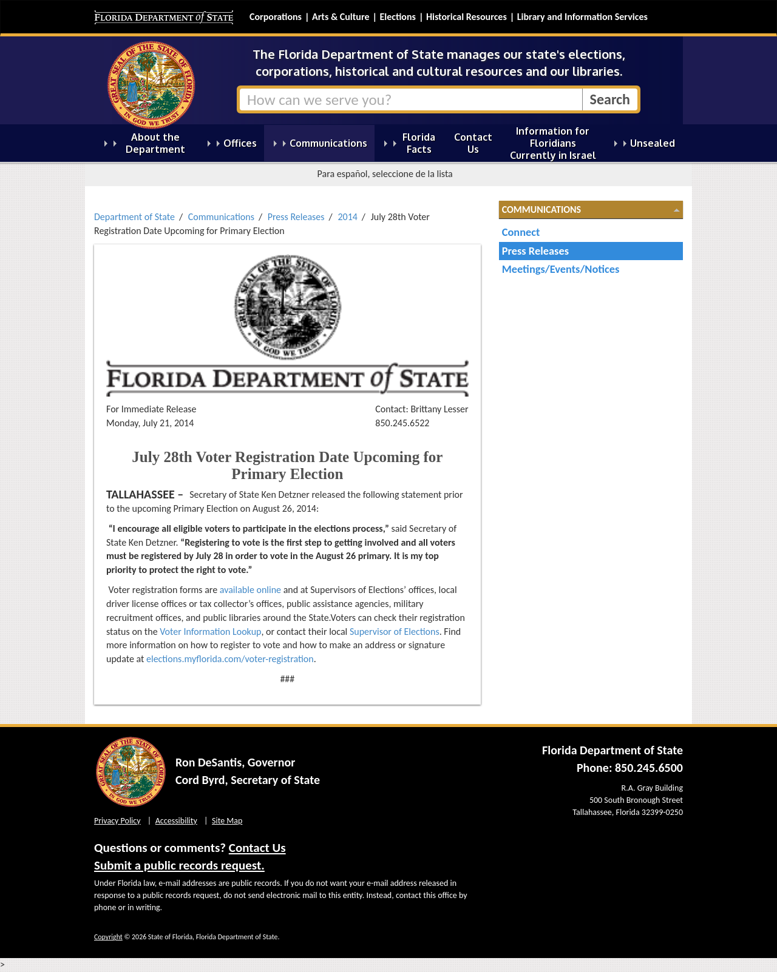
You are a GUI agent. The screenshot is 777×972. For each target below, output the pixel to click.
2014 (347, 217)
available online (250, 589)
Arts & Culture (341, 16)
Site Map (227, 821)
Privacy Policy (117, 821)
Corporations (275, 16)
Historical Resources (466, 16)
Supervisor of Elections (394, 631)
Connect (521, 232)
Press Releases (296, 217)
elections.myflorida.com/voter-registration (230, 659)
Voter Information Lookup (210, 631)
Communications (221, 217)
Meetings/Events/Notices (561, 269)
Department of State (134, 217)
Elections (397, 16)
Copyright (108, 937)
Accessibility (176, 821)
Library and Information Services (582, 16)
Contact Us (257, 848)
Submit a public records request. (179, 865)
